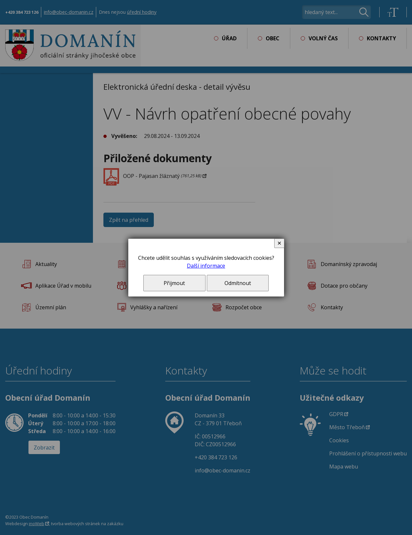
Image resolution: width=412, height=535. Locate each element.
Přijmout (174, 283)
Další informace (206, 265)
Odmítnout (237, 283)
